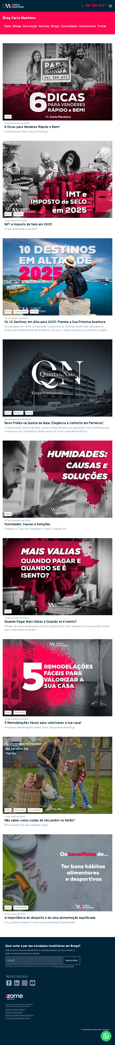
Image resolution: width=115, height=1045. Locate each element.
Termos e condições (13, 1012)
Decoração (30, 26)
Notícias (44, 26)
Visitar (102, 26)
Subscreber (71, 960)
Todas (7, 26)
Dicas (17, 26)
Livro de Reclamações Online (17, 1018)
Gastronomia (87, 26)
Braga (55, 26)
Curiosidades (69, 26)
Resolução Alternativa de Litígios (19, 1015)
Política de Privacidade (64, 966)
